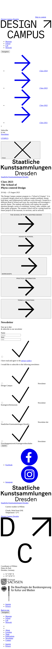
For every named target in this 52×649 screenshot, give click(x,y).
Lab (6, 46)
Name (3, 333)
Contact (8, 640)
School (7, 44)
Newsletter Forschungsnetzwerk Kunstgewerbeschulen (23, 442)
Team (7, 634)
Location (8, 632)
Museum (8, 42)
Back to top (5, 610)
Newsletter (5, 134)
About (7, 630)
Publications (9, 636)
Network (8, 48)
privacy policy (26, 361)
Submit (4, 446)
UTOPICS (4, 138)
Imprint (8, 604)
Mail (2, 337)
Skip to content (40, 17)
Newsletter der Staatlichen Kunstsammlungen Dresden (24, 423)
